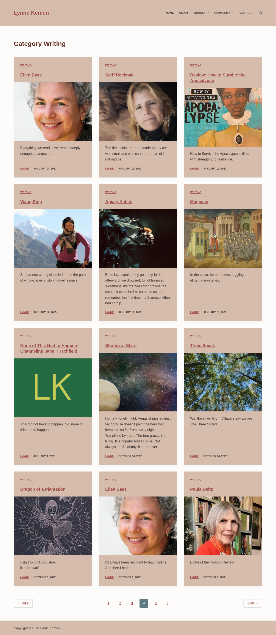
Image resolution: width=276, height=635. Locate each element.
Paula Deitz (201, 488)
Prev (23, 602)
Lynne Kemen (31, 13)
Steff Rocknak (119, 75)
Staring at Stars (121, 345)
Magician (199, 201)
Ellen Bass (31, 75)
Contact (246, 12)
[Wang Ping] (53, 238)
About (183, 12)
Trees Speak (202, 345)
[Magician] (223, 238)
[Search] (260, 13)
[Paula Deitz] (223, 525)
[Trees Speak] (223, 381)
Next (253, 602)
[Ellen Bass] (53, 111)
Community (225, 13)
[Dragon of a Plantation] (53, 525)
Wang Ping (31, 201)
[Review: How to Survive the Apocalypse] (223, 117)
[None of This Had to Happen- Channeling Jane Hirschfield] (53, 387)
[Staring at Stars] (138, 381)
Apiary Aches (119, 201)
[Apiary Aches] (138, 238)
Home (170, 12)
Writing (202, 13)
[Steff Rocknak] (138, 111)
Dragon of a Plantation (43, 488)
